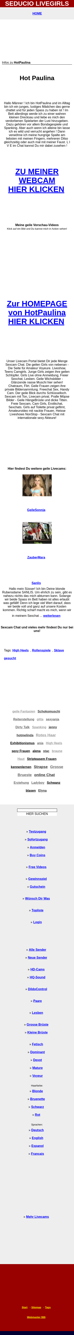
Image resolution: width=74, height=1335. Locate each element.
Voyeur (37, 1075)
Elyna (42, 790)
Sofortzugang (37, 839)
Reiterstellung (23, 719)
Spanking (39, 727)
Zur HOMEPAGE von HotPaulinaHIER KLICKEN (37, 312)
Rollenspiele (41, 650)
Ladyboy (37, 782)
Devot (37, 1060)
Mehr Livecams (37, 1216)
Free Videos (37, 867)
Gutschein (37, 886)
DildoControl (37, 989)
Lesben (37, 1012)
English (37, 1138)
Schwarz (37, 1107)
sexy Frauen (21, 751)
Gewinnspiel (37, 878)
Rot (37, 1114)
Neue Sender (37, 957)
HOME (37, 13)
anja (40, 743)
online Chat (44, 775)
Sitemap (36, 1307)
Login (37, 922)
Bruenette (37, 1099)
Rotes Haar (46, 735)
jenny (53, 727)
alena (37, 751)
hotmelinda (25, 735)
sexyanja (52, 719)
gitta (40, 719)
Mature (37, 1068)
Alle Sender (37, 949)
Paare (37, 1001)
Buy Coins (37, 855)
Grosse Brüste (37, 1024)
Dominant (37, 1052)
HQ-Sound (37, 977)
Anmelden (37, 847)
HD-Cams (37, 969)
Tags (48, 1307)
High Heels (20, 650)
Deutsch (37, 1130)
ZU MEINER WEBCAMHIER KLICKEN (36, 180)
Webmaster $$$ (36, 1317)
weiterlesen (51, 615)
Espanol (37, 1146)
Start (24, 1307)
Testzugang (37, 831)
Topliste (37, 910)
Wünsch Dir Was (37, 898)
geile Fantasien (23, 711)
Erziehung (21, 782)
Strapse (41, 767)
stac (46, 751)
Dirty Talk (22, 727)
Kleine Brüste (37, 1032)
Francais (37, 1153)
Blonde (37, 1091)
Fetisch (37, 1044)
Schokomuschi (49, 711)
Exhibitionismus (22, 743)
